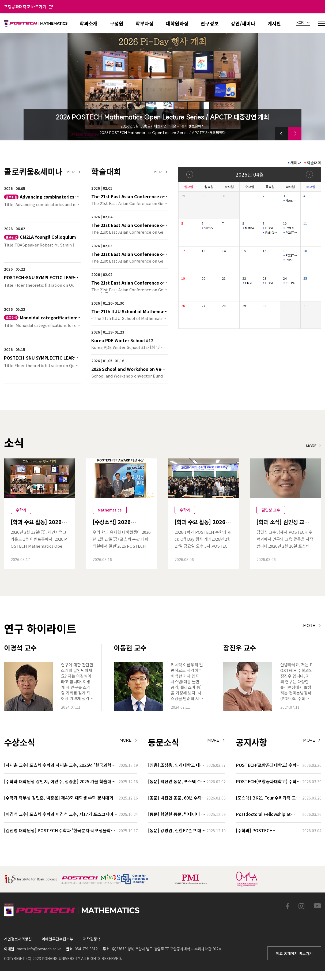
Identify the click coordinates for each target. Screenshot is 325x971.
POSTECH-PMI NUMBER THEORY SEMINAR (292, 255)
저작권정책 (91, 939)
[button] (281, 133)
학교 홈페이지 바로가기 (294, 953)
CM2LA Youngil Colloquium (251, 283)
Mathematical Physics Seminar (251, 228)
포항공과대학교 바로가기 (28, 6)
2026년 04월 (250, 174)
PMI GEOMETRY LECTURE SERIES (271, 232)
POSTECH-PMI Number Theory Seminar (271, 228)
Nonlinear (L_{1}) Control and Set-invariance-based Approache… (292, 200)
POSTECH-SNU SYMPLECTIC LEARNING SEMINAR (292, 232)
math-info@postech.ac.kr (38, 948)
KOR (303, 23)
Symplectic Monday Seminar (210, 228)
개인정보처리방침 (18, 939)
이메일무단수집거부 (57, 939)
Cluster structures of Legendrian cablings (292, 283)
